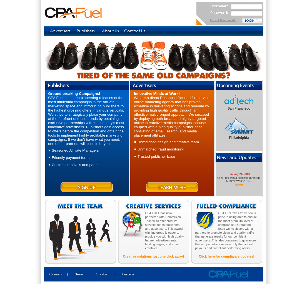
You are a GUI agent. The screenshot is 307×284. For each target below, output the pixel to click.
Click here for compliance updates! (226, 256)
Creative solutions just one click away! (153, 256)
